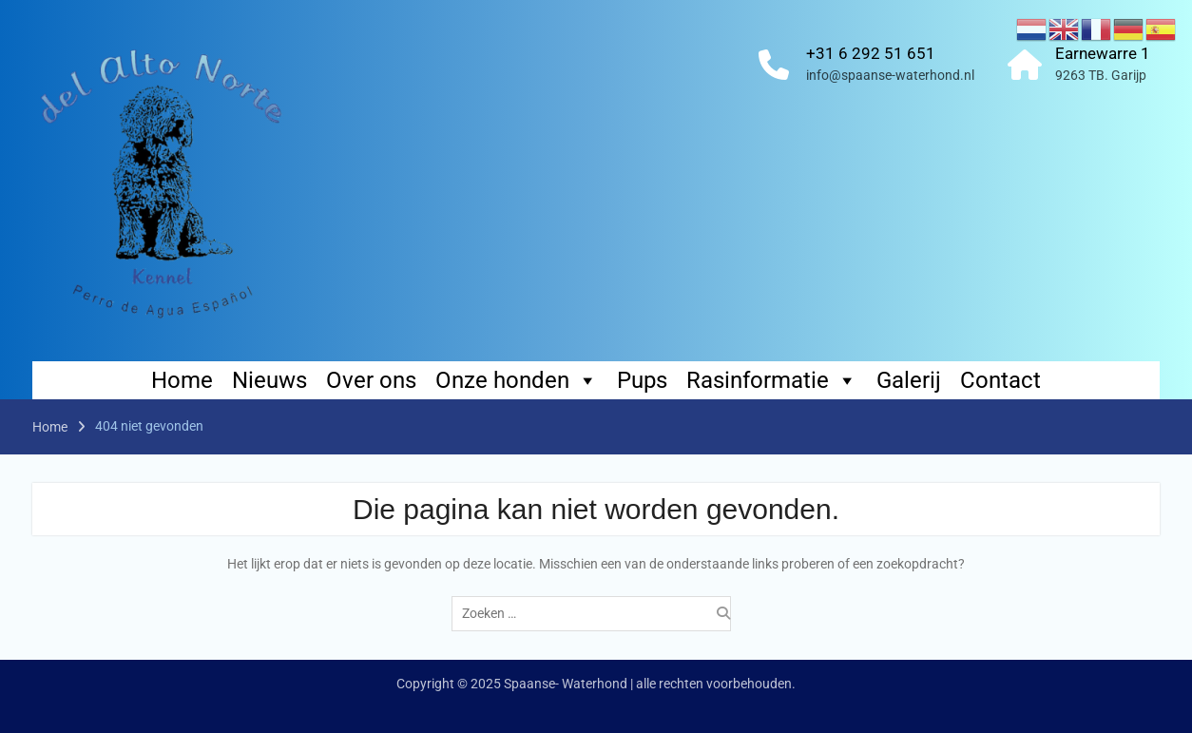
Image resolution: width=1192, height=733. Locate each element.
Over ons (371, 380)
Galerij (908, 380)
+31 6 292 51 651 (870, 53)
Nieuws (269, 380)
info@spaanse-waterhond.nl (890, 75)
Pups (642, 380)
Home (182, 380)
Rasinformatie (771, 380)
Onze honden (516, 380)
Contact (1000, 380)
